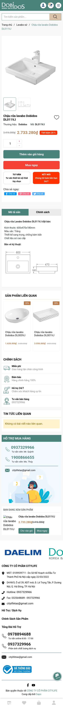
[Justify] (55, 16)
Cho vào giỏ (26, 529)
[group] (31, 66)
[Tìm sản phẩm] (25, 16)
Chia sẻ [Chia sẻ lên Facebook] (10, 194)
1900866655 (22, 456)
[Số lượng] (10, 143)
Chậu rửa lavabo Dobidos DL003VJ (15, 334)
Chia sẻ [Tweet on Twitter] (38, 194)
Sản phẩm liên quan (21, 295)
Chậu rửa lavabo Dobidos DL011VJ (36, 515)
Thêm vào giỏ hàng (31, 154)
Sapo (38, 692)
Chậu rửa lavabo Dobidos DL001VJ (44, 334)
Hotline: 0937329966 (19, 590)
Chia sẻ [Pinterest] (24, 194)
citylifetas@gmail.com (20, 602)
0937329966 (22, 446)
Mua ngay (31, 165)
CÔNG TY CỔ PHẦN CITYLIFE (42, 689)
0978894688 (19, 632)
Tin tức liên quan (17, 412)
